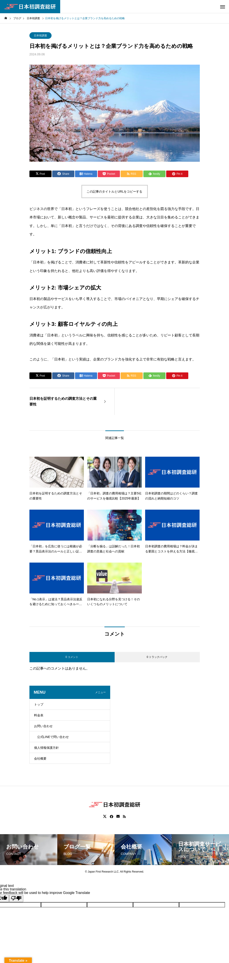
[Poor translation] (16, 898)
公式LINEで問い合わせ (53, 737)
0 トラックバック (157, 657)
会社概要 (40, 758)
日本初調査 (40, 35)
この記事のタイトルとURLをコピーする (114, 191)
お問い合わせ (43, 726)
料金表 (38, 715)
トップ (38, 704)
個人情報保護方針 (46, 747)
